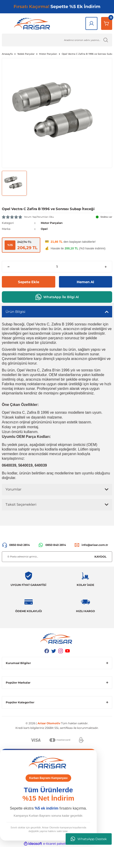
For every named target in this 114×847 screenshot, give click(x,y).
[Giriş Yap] (91, 23)
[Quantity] (57, 266)
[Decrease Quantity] (8, 266)
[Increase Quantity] (105, 266)
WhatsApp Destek (89, 838)
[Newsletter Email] (57, 556)
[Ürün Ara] (57, 40)
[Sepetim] (106, 23)
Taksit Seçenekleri (21, 504)
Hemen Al (85, 282)
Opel (44, 229)
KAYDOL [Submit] (100, 556)
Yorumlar (13, 489)
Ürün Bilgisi (15, 311)
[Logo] (33, 23)
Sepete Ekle (28, 282)
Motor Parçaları (52, 223)
